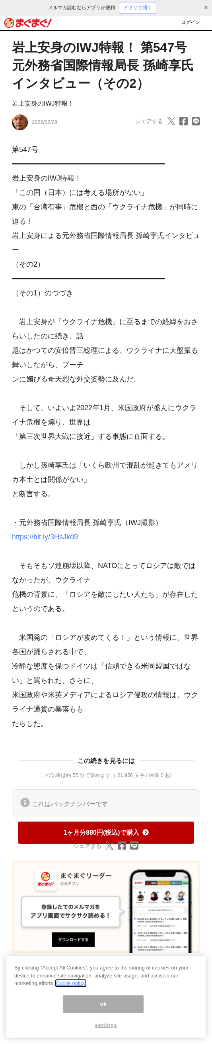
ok (103, 1004)
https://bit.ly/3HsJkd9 (45, 537)
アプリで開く (137, 7)
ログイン (190, 22)
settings (106, 1025)
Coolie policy (71, 983)
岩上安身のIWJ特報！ (43, 103)
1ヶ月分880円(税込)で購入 (105, 832)
